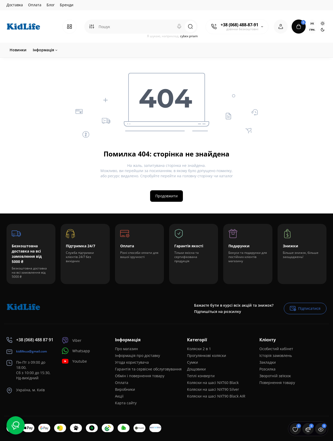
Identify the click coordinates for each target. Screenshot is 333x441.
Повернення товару (277, 382)
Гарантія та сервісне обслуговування (148, 369)
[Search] (179, 26)
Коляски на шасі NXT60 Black (213, 382)
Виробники (125, 389)
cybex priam (189, 36)
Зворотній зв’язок (275, 375)
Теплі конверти (201, 375)
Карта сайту (126, 402)
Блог (51, 4)
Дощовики (196, 369)
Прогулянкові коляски (206, 355)
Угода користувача (132, 362)
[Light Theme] (322, 23)
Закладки (267, 362)
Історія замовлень (275, 355)
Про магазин (126, 348)
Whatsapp (76, 351)
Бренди (66, 4)
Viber (71, 340)
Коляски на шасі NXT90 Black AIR (216, 396)
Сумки (192, 362)
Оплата (34, 4)
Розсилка (267, 369)
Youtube (74, 361)
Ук (312, 23)
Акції (119, 396)
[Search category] (91, 26)
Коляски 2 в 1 (199, 348)
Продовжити (166, 195)
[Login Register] (281, 27)
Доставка (15, 4)
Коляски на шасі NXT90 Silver (213, 389)
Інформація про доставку (137, 355)
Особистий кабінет (276, 348)
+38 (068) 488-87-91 (239, 24)
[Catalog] (69, 27)
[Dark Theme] (322, 30)
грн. (312, 30)
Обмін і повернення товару (139, 375)
